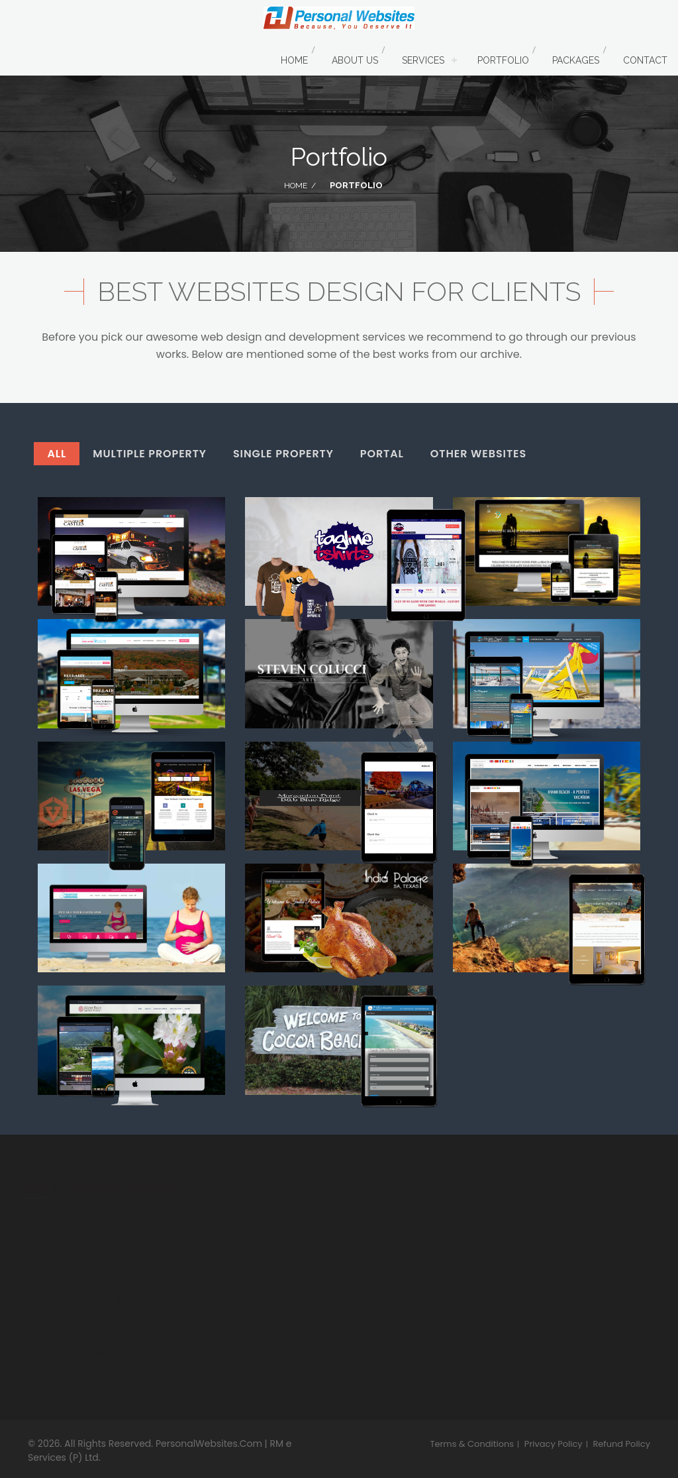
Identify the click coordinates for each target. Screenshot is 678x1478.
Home (294, 60)
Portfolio (503, 60)
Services (423, 60)
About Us (355, 60)
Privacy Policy (553, 1444)
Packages (575, 60)
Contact (645, 60)
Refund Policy (621, 1444)
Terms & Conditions (472, 1444)
